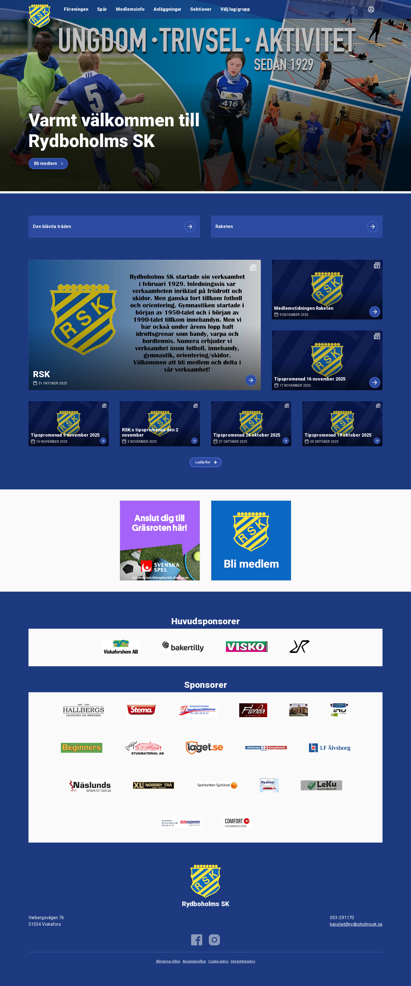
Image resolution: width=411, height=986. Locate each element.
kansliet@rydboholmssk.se (356, 924)
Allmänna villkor (168, 961)
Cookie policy (218, 961)
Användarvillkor (194, 961)
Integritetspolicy (243, 961)
